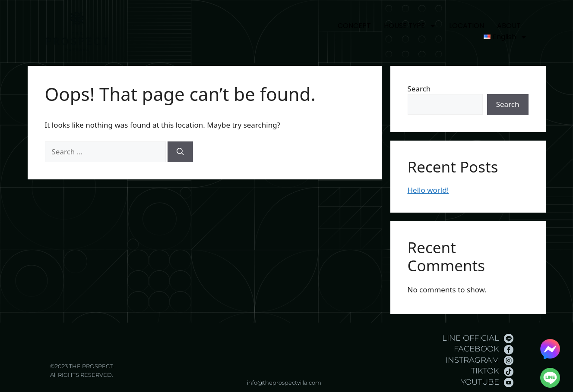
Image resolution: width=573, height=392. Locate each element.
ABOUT (509, 26)
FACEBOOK (476, 349)
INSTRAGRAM (472, 360)
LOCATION (466, 26)
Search (419, 89)
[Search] (180, 151)
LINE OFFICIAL (470, 338)
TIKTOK (485, 371)
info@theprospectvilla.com (284, 382)
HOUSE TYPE (410, 25)
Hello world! (428, 190)
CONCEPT (354, 26)
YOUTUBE (480, 382)
